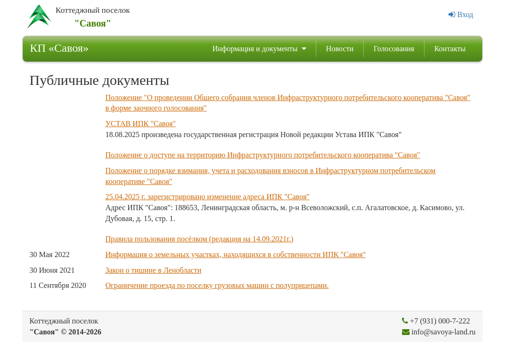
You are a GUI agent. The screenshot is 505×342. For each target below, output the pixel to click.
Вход (461, 14)
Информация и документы (259, 49)
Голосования (394, 49)
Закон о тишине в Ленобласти (153, 270)
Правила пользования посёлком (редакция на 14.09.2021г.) (199, 239)
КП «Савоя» (59, 48)
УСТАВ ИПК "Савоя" (140, 124)
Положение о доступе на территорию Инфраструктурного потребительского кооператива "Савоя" (262, 155)
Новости (340, 49)
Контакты (450, 49)
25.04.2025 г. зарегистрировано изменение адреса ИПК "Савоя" (207, 197)
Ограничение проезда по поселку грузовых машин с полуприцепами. (217, 285)
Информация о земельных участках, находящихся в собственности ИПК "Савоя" (235, 254)
